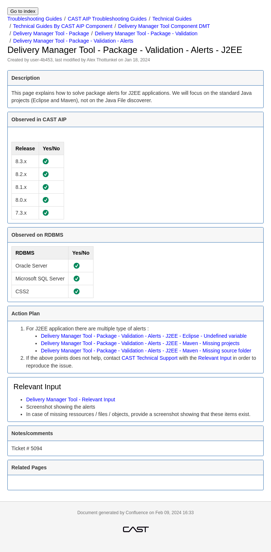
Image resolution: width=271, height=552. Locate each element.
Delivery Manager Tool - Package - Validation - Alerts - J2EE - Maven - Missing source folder (146, 351)
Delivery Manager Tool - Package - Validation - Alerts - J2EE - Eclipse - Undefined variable (144, 336)
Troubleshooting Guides (34, 19)
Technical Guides (172, 19)
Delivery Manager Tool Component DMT (164, 26)
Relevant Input (214, 358)
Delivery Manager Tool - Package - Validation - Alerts (73, 41)
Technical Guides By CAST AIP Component (63, 26)
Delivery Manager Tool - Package (51, 33)
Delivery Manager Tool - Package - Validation (146, 33)
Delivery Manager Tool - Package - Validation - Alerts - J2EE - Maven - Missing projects (140, 343)
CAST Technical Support (149, 358)
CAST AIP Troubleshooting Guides (107, 19)
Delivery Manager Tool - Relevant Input (70, 399)
